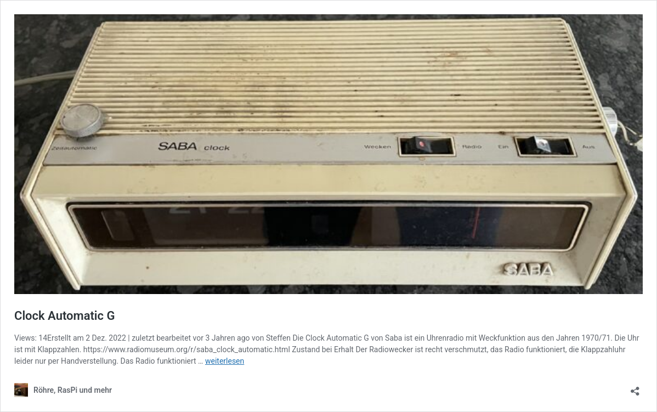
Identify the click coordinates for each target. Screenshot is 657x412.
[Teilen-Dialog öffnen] (635, 387)
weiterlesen (224, 361)
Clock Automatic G (64, 316)
